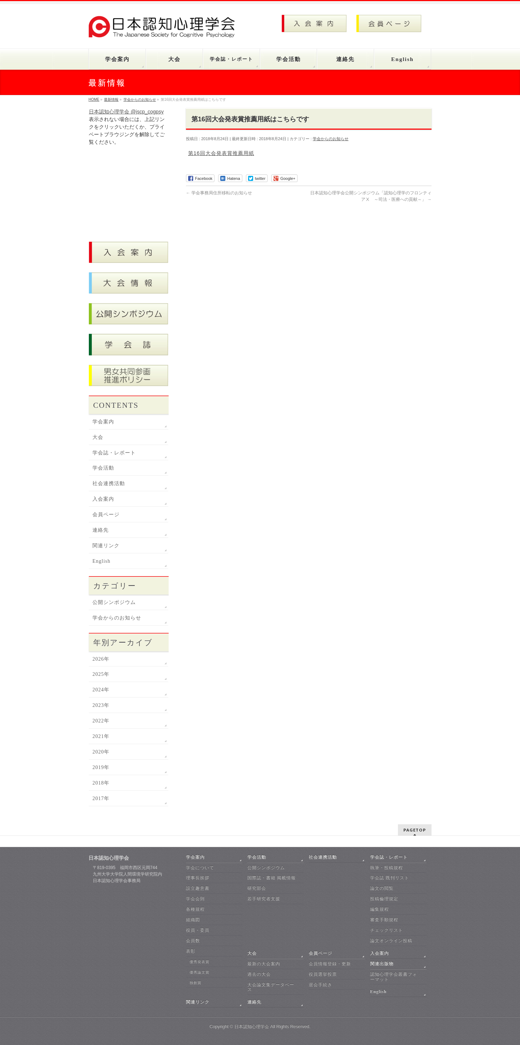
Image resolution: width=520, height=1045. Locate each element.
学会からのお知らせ (330, 139)
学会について (200, 867)
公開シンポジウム (114, 602)
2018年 (100, 783)
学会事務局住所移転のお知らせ (219, 192)
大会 (97, 437)
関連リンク (106, 545)
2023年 (100, 705)
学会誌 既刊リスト (389, 877)
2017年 (100, 798)
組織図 (193, 919)
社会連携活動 (108, 483)
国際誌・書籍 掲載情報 (271, 877)
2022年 (100, 721)
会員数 (193, 940)
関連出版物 (382, 963)
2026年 (100, 659)
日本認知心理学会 (251, 1026)
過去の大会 (259, 974)
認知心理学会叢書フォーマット (393, 977)
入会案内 (103, 499)
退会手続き (320, 984)
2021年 (100, 736)
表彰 (190, 951)
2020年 (100, 752)
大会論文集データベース (270, 987)
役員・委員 (197, 930)
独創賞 (196, 983)
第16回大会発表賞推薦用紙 (221, 153)
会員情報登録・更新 (330, 963)
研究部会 (256, 888)
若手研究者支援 (263, 898)
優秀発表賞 (199, 962)
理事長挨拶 (197, 877)
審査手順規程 (384, 919)
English (101, 561)
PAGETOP (414, 830)
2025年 (100, 674)
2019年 (100, 767)
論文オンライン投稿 (391, 940)
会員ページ (106, 514)
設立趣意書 (197, 888)
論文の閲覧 (382, 888)
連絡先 (100, 530)
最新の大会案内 (263, 963)
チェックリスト (386, 930)
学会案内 (103, 421)
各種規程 (195, 909)
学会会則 (195, 898)
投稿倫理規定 (384, 898)
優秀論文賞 (199, 972)
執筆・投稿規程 (386, 867)
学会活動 (103, 468)
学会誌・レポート (114, 452)
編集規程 (379, 909)
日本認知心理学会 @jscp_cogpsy (126, 112)
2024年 (100, 689)
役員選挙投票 (323, 974)
